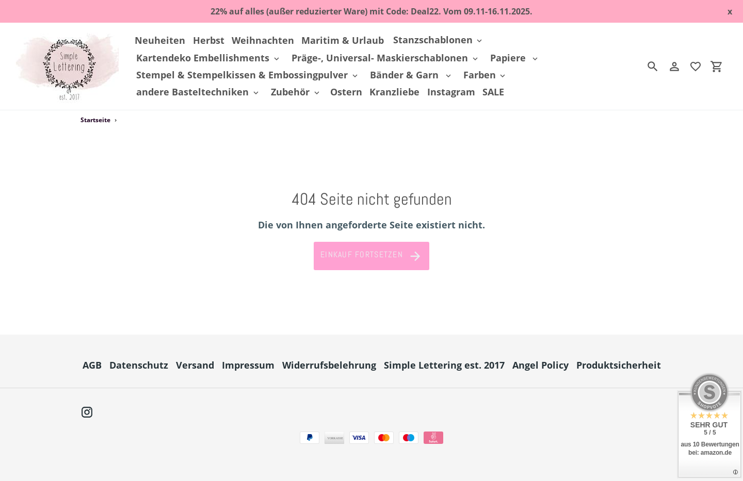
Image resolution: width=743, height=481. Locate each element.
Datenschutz (138, 365)
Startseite (95, 119)
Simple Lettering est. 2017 (444, 365)
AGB (92, 365)
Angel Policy (540, 365)
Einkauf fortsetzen (371, 256)
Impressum (248, 365)
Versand (195, 365)
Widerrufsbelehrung (329, 365)
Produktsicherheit (618, 365)
